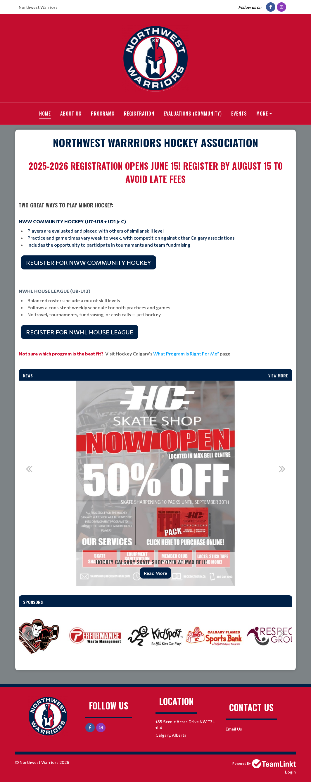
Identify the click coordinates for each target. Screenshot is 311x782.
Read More (155, 572)
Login (290, 771)
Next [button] (282, 468)
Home (45, 113)
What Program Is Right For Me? (186, 353)
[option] (155, 483)
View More (278, 375)
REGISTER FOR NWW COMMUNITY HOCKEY (88, 262)
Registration (139, 113)
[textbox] (155, 142)
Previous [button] (29, 468)
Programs (103, 113)
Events (239, 113)
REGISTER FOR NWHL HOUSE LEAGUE (79, 331)
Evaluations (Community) (193, 113)
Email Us (234, 728)
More (262, 113)
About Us (71, 113)
